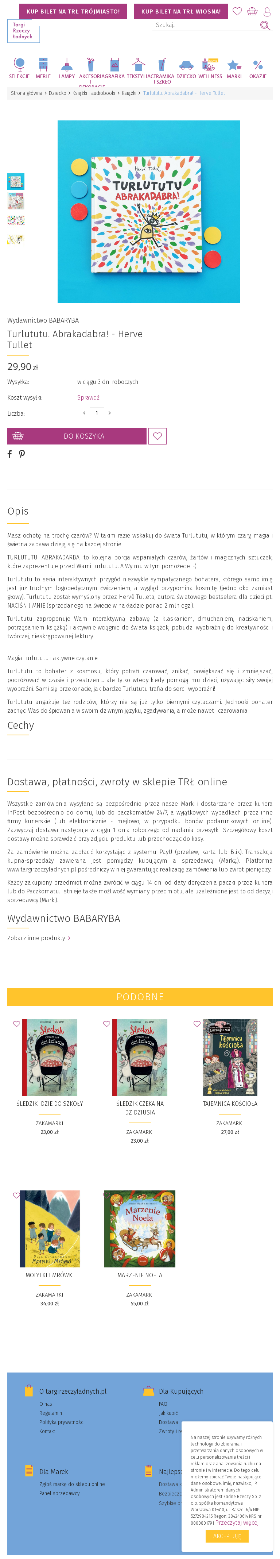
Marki (234, 76)
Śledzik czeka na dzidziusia (140, 1098)
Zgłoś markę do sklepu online (72, 1474)
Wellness (210, 76)
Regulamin (50, 1403)
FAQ (163, 1394)
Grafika (115, 76)
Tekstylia (139, 76)
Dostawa (168, 1412)
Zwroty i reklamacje (180, 1422)
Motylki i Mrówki (50, 1265)
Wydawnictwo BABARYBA (43, 311)
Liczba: (16, 403)
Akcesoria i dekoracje (91, 80)
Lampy (67, 76)
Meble (43, 76)
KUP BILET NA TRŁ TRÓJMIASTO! (73, 11)
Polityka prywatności (62, 1412)
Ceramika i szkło (162, 79)
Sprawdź (88, 387)
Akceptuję (227, 1536)
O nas (45, 1394)
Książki (133, 93)
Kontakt (47, 1422)
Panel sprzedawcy (59, 1484)
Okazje (258, 76)
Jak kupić (168, 1403)
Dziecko (186, 76)
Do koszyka (84, 426)
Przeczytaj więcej (236, 1522)
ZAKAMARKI (49, 1113)
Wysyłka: (18, 372)
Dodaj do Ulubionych (157, 426)
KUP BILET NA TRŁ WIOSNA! (181, 11)
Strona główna (27, 93)
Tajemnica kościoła (230, 1093)
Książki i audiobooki (97, 93)
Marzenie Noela (139, 1265)
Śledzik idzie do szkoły (49, 1093)
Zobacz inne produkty (38, 928)
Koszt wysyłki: (24, 387)
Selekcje (19, 76)
